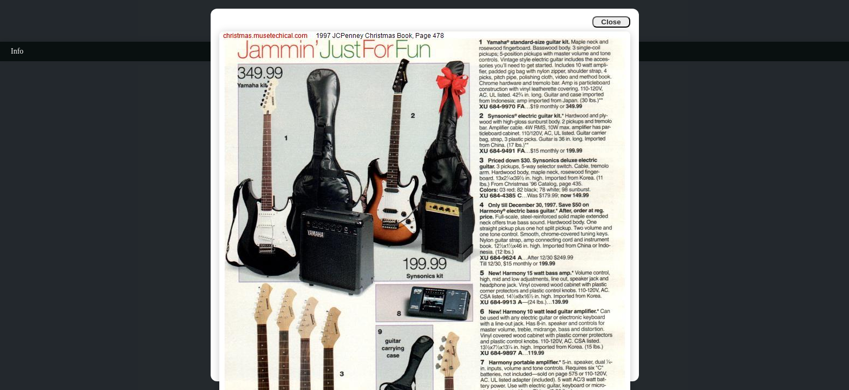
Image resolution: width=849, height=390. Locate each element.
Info (17, 51)
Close (611, 22)
